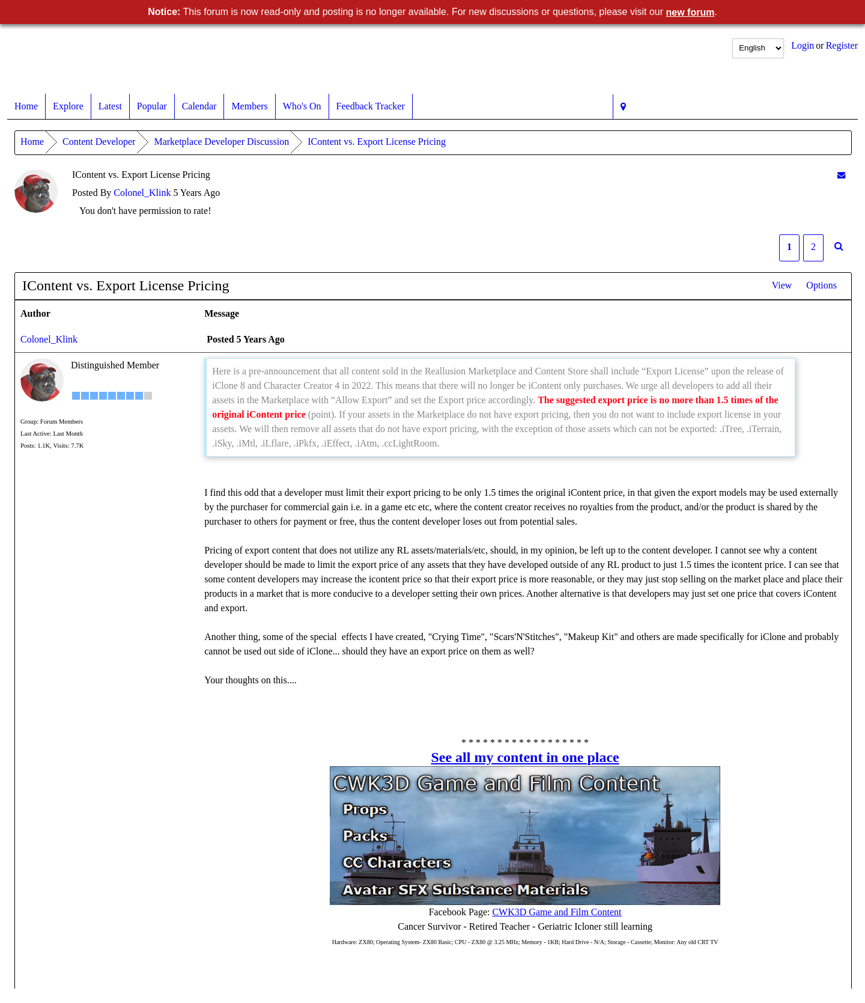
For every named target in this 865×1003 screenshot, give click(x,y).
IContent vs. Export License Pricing (377, 141)
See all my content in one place (525, 757)
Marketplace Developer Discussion (221, 141)
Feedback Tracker (370, 106)
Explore (68, 106)
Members (249, 106)
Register (842, 45)
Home (26, 106)
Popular (152, 106)
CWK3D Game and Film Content (556, 912)
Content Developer (98, 141)
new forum (690, 12)
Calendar (199, 106)
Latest (110, 106)
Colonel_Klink (142, 192)
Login (802, 45)
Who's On (302, 106)
